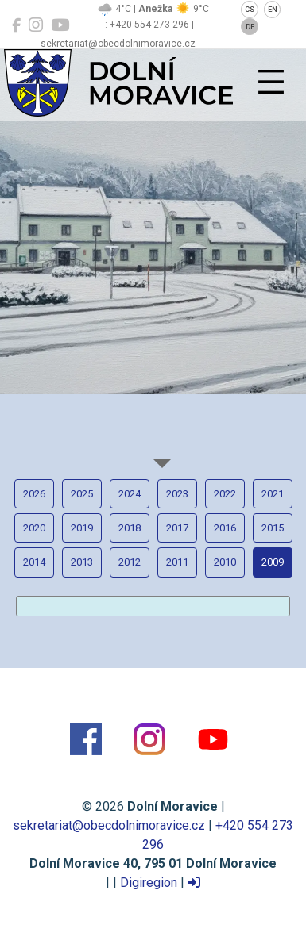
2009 (272, 562)
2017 (177, 528)
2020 (34, 528)
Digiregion (148, 882)
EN (272, 9)
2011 (177, 562)
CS (249, 9)
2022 (225, 494)
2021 (272, 494)
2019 (82, 528)
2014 (34, 562)
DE (250, 27)
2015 (272, 528)
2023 (177, 494)
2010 (225, 562)
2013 (82, 562)
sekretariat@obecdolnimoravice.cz (109, 825)
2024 (129, 494)
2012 (129, 562)
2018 (129, 528)
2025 (82, 494)
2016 (225, 528)
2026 (34, 494)
